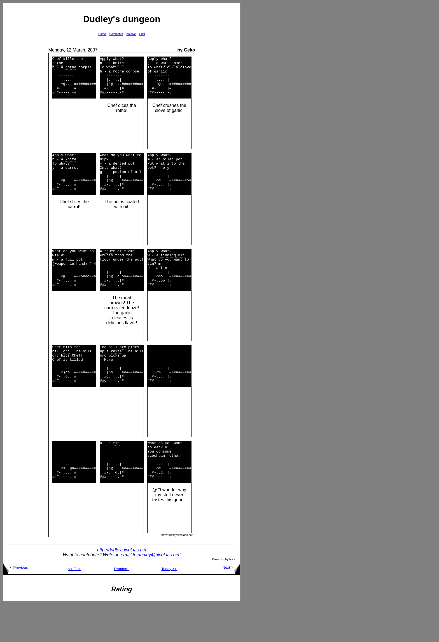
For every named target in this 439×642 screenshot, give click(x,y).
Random (121, 606)
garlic (160, 74)
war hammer (171, 64)
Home (102, 34)
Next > (231, 605)
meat (126, 320)
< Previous (15, 605)
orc (66, 375)
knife (118, 64)
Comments (116, 34)
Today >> (169, 606)
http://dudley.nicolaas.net (121, 587)
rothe (57, 64)
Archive (131, 34)
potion (119, 183)
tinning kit (172, 271)
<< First (74, 606)
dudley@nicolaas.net (158, 592)
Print (142, 34)
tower (109, 266)
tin (151, 281)
